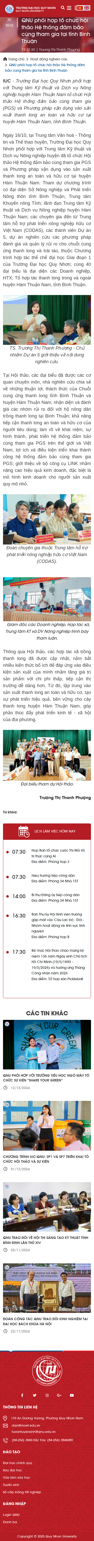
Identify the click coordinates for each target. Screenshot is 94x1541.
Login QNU (11, 1514)
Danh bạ (10, 1522)
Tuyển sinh (11, 1484)
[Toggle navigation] (69, 8)
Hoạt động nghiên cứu (48, 59)
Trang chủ (13, 59)
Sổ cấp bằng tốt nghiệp (22, 1492)
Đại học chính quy (17, 1463)
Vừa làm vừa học (16, 1477)
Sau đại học (12, 1470)
